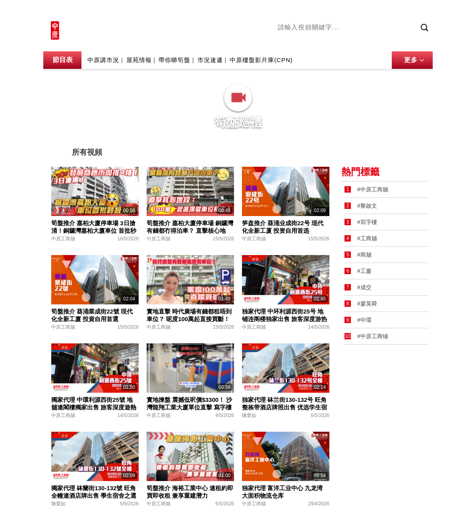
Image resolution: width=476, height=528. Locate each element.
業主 (393, 41)
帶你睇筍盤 (174, 60)
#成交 (364, 287)
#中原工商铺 (372, 336)
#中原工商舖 (372, 189)
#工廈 (364, 271)
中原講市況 (367, 41)
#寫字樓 (367, 222)
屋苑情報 (139, 60)
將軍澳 (337, 41)
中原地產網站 (353, 11)
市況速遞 (210, 60)
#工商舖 (367, 238)
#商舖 (364, 254)
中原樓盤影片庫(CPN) (261, 60)
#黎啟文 (367, 206)
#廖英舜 (367, 303)
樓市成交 (421, 11)
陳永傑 (314, 41)
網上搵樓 (390, 11)
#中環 (364, 320)
